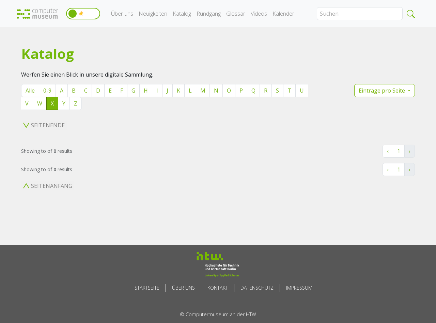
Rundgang (209, 13)
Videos (259, 13)
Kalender (283, 13)
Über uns (122, 13)
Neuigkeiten (153, 13)
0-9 (47, 90)
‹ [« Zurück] (388, 151)
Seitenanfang (47, 186)
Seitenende (44, 125)
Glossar (235, 13)
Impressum (299, 288)
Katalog (182, 13)
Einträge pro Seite (382, 90)
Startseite (147, 288)
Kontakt (217, 288)
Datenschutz (257, 288)
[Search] (360, 13)
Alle (30, 90)
